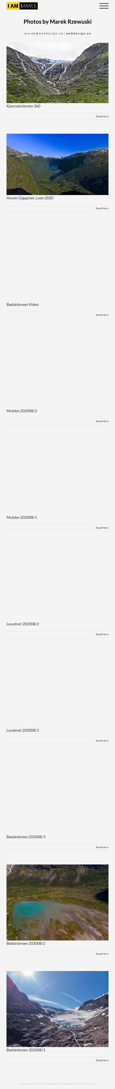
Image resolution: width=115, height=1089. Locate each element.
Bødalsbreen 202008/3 (25, 836)
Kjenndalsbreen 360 (23, 106)
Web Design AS (87, 1083)
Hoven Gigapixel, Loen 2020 (29, 197)
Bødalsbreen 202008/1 (25, 1049)
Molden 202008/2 (21, 410)
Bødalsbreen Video (22, 304)
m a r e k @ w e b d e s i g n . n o (43, 33)
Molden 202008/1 (21, 517)
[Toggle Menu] (104, 6)
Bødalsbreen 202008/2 (25, 943)
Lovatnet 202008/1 (22, 730)
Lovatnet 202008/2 (22, 623)
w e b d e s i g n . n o (78, 33)
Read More (102, 116)
